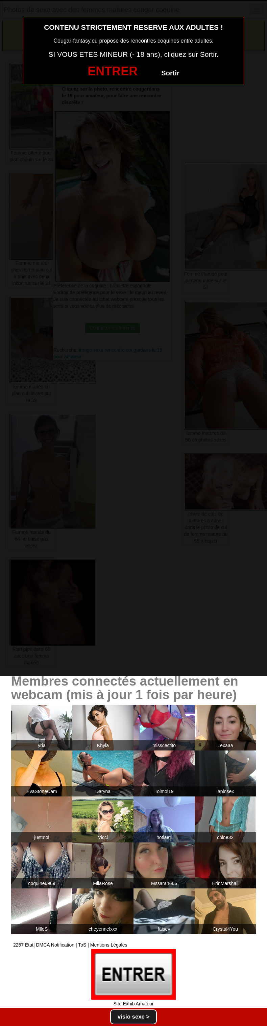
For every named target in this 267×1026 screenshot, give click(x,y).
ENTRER (113, 71)
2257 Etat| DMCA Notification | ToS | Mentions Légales (70, 945)
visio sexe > (134, 1016)
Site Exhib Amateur (133, 1003)
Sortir (170, 73)
